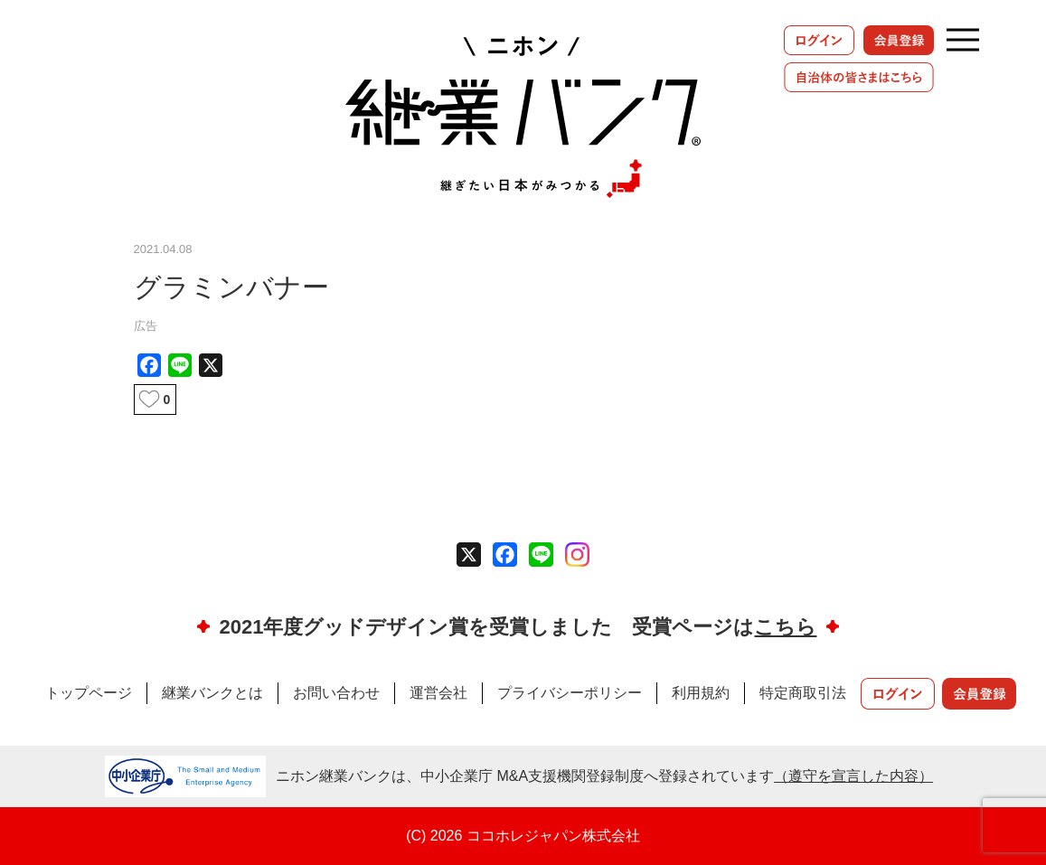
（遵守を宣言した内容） (853, 776)
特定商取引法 (802, 692)
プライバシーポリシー (569, 692)
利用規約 (701, 692)
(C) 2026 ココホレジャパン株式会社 (523, 835)
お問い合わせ (336, 692)
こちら (785, 627)
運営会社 (438, 692)
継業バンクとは (212, 692)
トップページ (88, 692)
